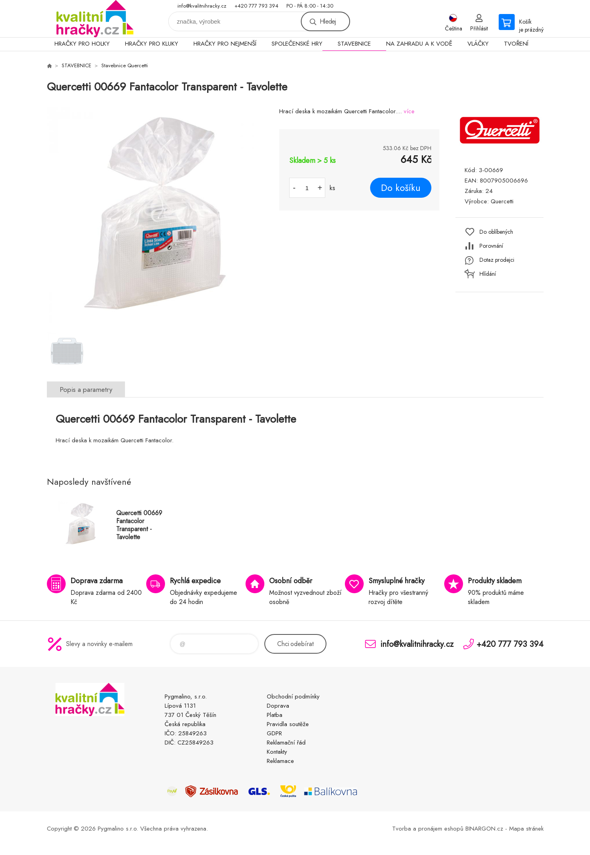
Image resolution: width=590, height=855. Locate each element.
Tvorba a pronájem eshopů (427, 828)
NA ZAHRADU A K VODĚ (419, 43)
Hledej (328, 21)
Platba (274, 714)
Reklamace (280, 761)
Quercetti (502, 201)
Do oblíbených (496, 232)
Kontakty (277, 751)
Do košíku (401, 188)
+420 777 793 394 (256, 6)
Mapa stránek (526, 828)
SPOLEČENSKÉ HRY (297, 43)
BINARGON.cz (484, 828)
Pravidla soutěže (288, 724)
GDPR (274, 733)
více (409, 111)
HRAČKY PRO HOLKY (82, 43)
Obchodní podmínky (293, 696)
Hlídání (487, 274)
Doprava (278, 705)
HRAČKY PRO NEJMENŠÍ (224, 43)
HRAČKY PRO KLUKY (151, 43)
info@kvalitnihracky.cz (201, 6)
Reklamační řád (286, 742)
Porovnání (491, 246)
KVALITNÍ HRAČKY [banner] (95, 18)
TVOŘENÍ (516, 43)
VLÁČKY (478, 43)
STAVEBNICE (354, 43)
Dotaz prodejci (496, 260)
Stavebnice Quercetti (124, 65)
